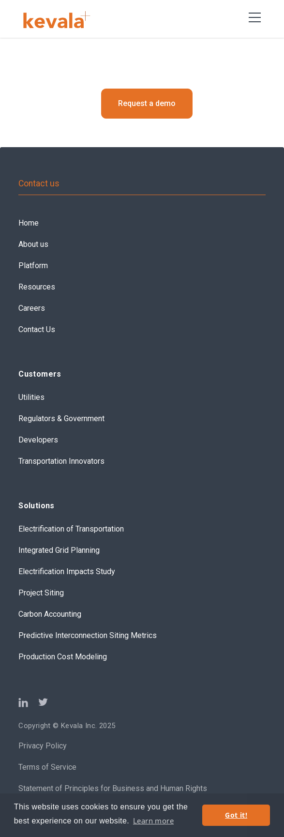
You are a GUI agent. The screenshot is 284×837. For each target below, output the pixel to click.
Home (28, 223)
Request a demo (147, 103)
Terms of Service (47, 767)
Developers (38, 439)
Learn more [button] (153, 821)
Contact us (39, 183)
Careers (31, 308)
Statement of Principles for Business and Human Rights (112, 788)
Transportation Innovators (61, 461)
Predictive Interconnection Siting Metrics (87, 635)
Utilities (31, 397)
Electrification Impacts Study (66, 571)
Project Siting (41, 592)
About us (33, 244)
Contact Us (36, 329)
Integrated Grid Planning (59, 550)
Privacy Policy (42, 745)
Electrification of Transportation (71, 528)
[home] (62, 19)
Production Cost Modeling (62, 656)
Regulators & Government (61, 418)
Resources (36, 286)
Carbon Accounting (49, 614)
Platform (33, 265)
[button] (255, 17)
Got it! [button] (236, 815)
